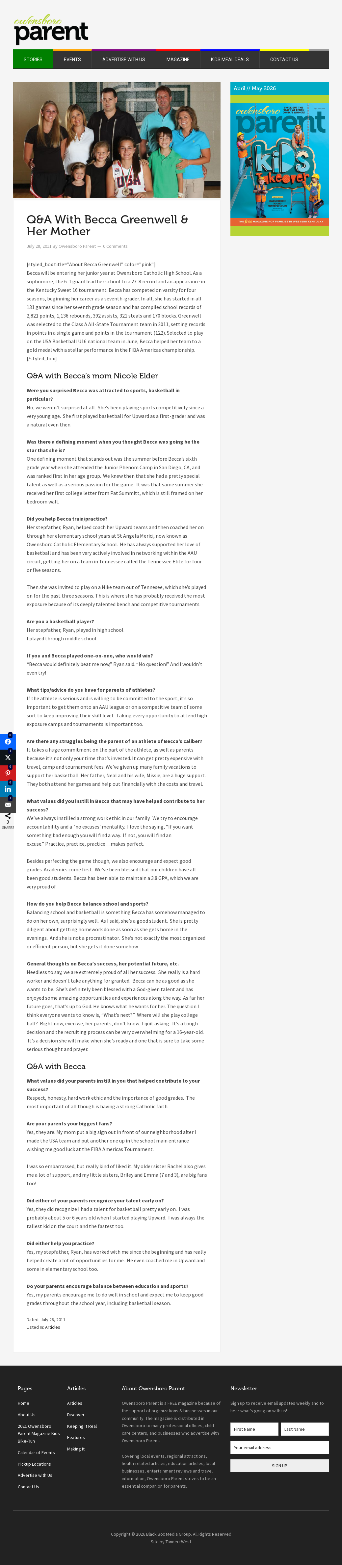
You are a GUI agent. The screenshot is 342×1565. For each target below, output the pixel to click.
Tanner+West (178, 1542)
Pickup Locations (34, 1464)
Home (23, 1403)
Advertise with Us (35, 1475)
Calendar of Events (36, 1452)
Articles (52, 1327)
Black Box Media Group (168, 1534)
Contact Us (28, 1487)
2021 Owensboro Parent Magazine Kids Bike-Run (39, 1433)
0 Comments (115, 246)
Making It (76, 1449)
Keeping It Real (82, 1426)
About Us (27, 1415)
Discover (76, 1415)
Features (76, 1437)
